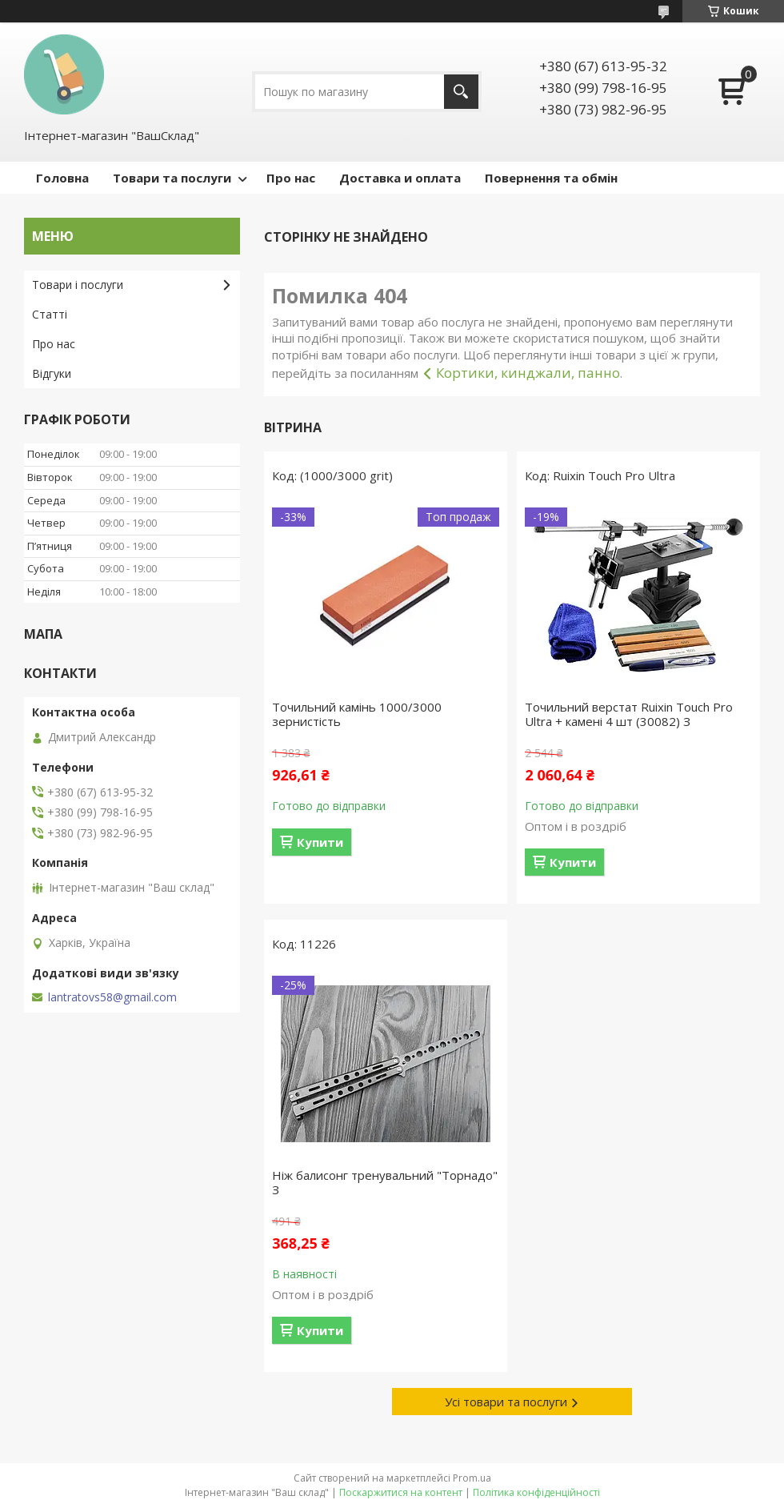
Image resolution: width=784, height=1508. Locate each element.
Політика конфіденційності (536, 1492)
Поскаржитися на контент (400, 1492)
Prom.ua (472, 1478)
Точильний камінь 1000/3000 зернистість (357, 714)
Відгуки (51, 373)
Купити (320, 842)
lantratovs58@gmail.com (112, 997)
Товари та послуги (172, 178)
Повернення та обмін (551, 178)
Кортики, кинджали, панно (528, 372)
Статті (49, 314)
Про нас (290, 178)
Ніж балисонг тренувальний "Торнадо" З (385, 1182)
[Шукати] (461, 91)
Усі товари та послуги (506, 1402)
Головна (62, 178)
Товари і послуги (77, 284)
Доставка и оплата (400, 178)
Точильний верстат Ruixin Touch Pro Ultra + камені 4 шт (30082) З (629, 714)
